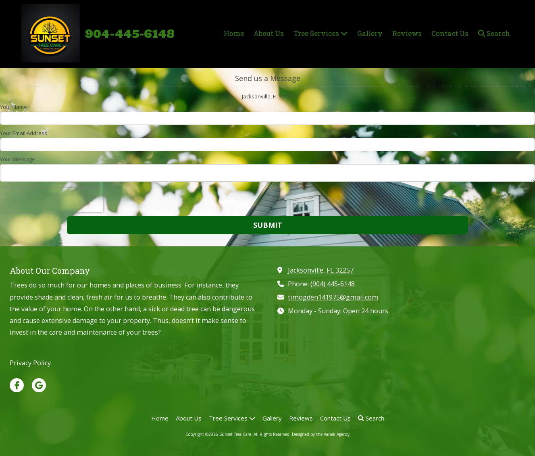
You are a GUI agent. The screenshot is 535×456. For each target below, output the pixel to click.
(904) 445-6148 (332, 283)
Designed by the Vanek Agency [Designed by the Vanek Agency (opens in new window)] (321, 434)
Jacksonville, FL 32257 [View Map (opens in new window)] (321, 270)
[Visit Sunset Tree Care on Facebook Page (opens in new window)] (17, 385)
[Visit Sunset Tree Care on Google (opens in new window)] (39, 385)
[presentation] (51, 200)
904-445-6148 (130, 34)
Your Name (13, 107)
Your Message (17, 159)
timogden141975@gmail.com (333, 297)
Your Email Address (23, 133)
